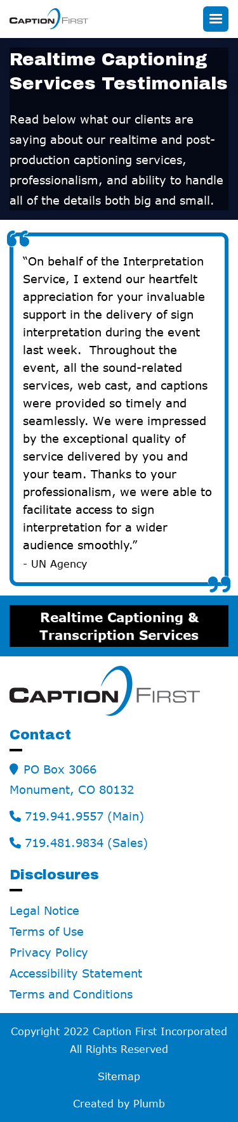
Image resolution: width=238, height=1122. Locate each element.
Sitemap (119, 1076)
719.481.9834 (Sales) (86, 843)
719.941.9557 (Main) (84, 816)
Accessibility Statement (76, 973)
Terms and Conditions (71, 994)
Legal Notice (44, 910)
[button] (215, 19)
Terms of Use (47, 931)
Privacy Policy (49, 952)
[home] (49, 18)
